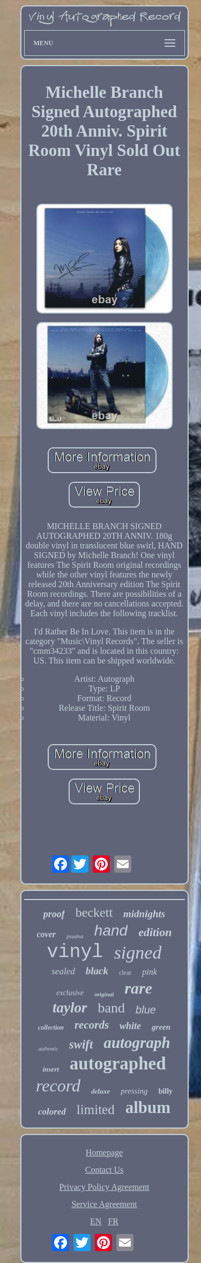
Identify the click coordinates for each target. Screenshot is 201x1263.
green (161, 1027)
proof (54, 914)
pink (149, 971)
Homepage (104, 1152)
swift (81, 1044)
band (111, 1008)
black (97, 970)
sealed (63, 971)
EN (95, 1221)
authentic (48, 1049)
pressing (134, 1091)
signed (138, 952)
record (58, 1085)
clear (125, 972)
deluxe (100, 1091)
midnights (144, 913)
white (130, 1026)
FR (113, 1221)
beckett (94, 912)
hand (111, 930)
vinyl (75, 952)
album (147, 1107)
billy (166, 1091)
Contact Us (104, 1169)
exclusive (70, 993)
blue (146, 1010)
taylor (70, 1008)
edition (155, 932)
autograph (136, 1042)
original (104, 994)
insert (50, 1069)
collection (51, 1027)
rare (138, 988)
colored (52, 1112)
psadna (75, 936)
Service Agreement (104, 1204)
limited (96, 1109)
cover (46, 934)
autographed (118, 1063)
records (92, 1024)
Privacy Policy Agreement (104, 1186)
